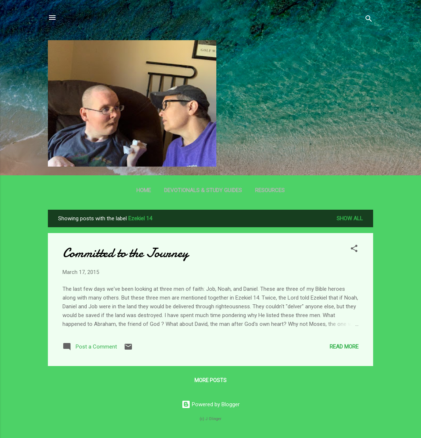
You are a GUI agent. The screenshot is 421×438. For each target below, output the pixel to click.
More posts (210, 380)
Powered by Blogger (211, 404)
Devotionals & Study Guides (203, 190)
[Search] (368, 20)
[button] (354, 249)
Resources (270, 190)
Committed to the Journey (125, 253)
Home (143, 190)
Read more (344, 346)
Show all (350, 218)
